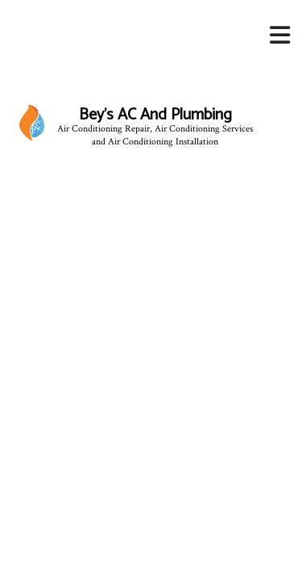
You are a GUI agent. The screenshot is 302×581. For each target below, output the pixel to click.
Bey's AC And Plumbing (155, 115)
